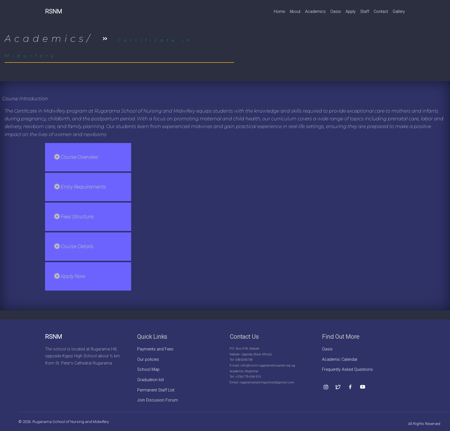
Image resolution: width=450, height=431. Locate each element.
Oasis (335, 11)
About (295, 11)
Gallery (399, 11)
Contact (381, 11)
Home (279, 11)
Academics (315, 11)
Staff (364, 11)
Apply (351, 11)
